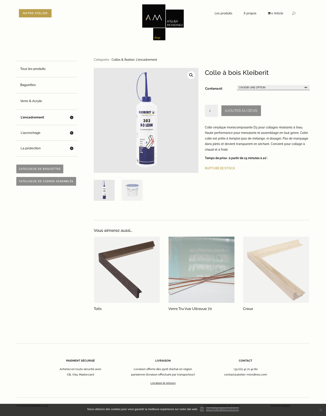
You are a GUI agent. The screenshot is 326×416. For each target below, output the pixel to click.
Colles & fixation (123, 59)
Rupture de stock (220, 168)
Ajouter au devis (241, 111)
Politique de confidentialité (222, 409)
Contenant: (214, 89)
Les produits (223, 13)
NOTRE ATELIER (35, 13)
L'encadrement (146, 59)
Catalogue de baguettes (40, 168)
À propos (250, 13)
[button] (191, 75)
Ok (202, 409)
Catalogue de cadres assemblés (46, 181)
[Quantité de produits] (211, 111)
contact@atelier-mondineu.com (245, 374)
